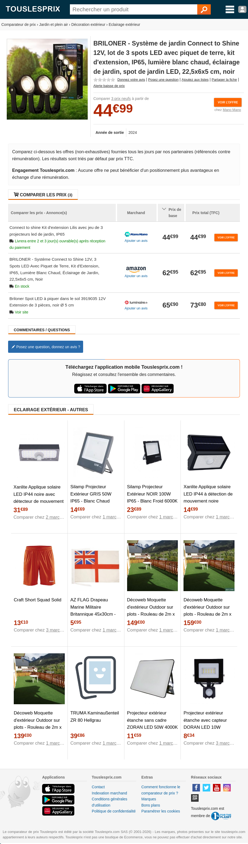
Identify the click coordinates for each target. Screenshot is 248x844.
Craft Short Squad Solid (37, 599)
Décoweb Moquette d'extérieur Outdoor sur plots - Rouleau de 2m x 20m (207, 610)
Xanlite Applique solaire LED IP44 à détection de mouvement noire (208, 494)
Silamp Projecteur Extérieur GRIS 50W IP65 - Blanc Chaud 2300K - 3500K (90, 497)
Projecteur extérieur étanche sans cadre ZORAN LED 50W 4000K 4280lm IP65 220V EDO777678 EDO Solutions (152, 731)
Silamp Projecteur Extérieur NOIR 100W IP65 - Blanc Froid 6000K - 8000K (152, 497)
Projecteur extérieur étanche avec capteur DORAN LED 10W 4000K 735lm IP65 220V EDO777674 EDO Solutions (208, 731)
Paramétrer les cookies (160, 811)
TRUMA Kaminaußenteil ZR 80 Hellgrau (94, 716)
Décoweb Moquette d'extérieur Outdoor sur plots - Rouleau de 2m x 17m (38, 723)
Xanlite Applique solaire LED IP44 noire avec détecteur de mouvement (38, 494)
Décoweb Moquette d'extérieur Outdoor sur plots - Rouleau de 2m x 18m (151, 610)
